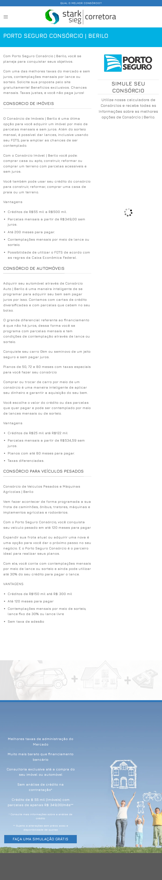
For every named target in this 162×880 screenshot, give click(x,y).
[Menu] (5, 17)
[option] (47, 234)
